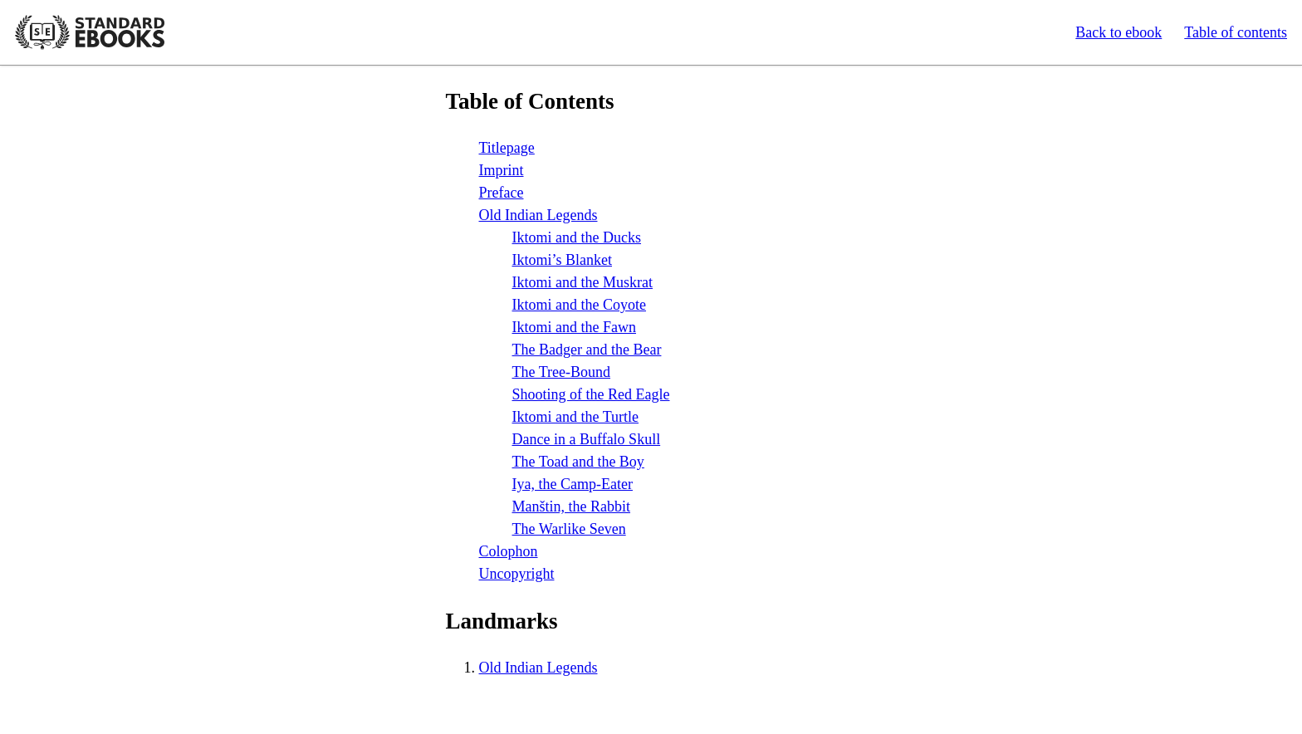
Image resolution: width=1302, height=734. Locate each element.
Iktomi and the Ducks (576, 237)
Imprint (501, 170)
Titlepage (507, 147)
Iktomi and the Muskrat (582, 282)
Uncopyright (517, 573)
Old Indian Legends (538, 215)
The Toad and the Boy (578, 461)
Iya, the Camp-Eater (572, 484)
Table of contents (1235, 32)
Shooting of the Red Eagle (591, 394)
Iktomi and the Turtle (575, 417)
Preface (501, 192)
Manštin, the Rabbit (571, 506)
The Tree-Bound (561, 372)
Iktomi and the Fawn (574, 327)
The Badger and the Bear (587, 349)
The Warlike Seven (569, 529)
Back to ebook (1118, 32)
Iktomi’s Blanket (562, 260)
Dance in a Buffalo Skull (586, 439)
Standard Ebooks (89, 32)
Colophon (508, 551)
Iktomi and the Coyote (579, 304)
